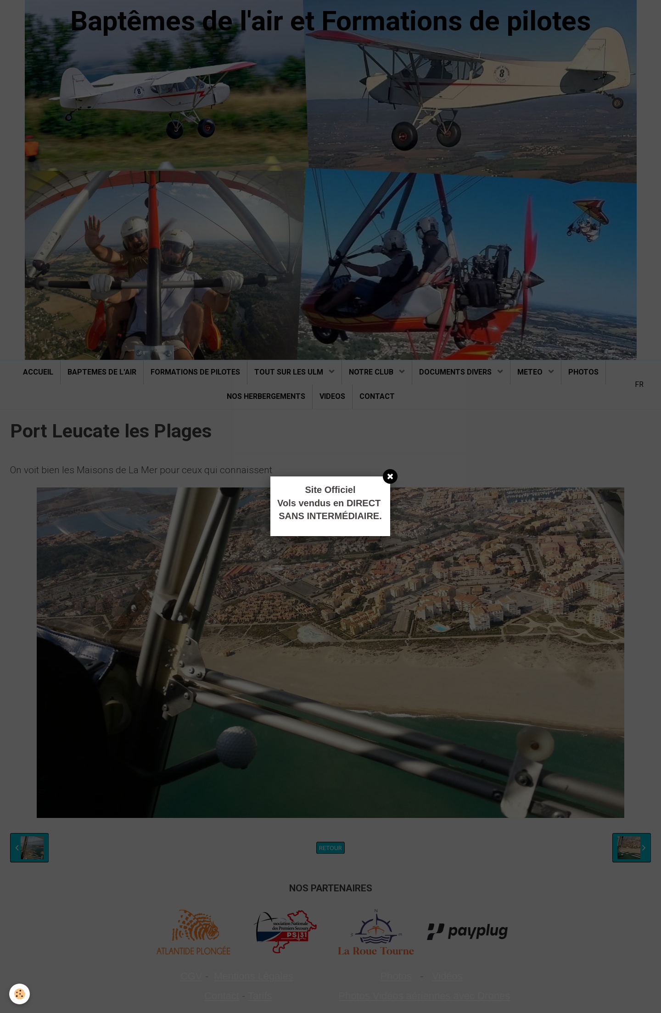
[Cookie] (19, 994)
